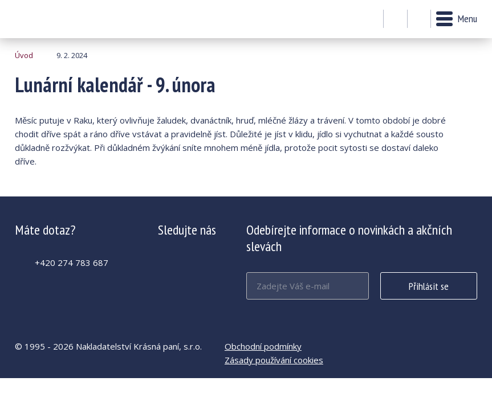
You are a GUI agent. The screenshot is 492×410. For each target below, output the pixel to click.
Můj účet (395, 19)
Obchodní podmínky (263, 346)
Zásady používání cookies (274, 360)
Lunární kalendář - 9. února (46, 19)
